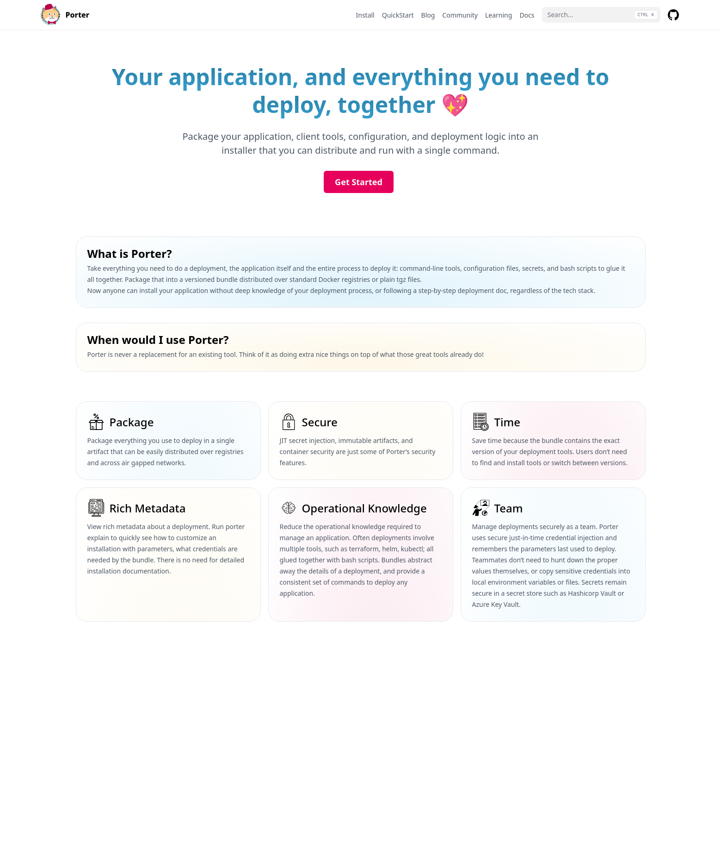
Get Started (358, 181)
